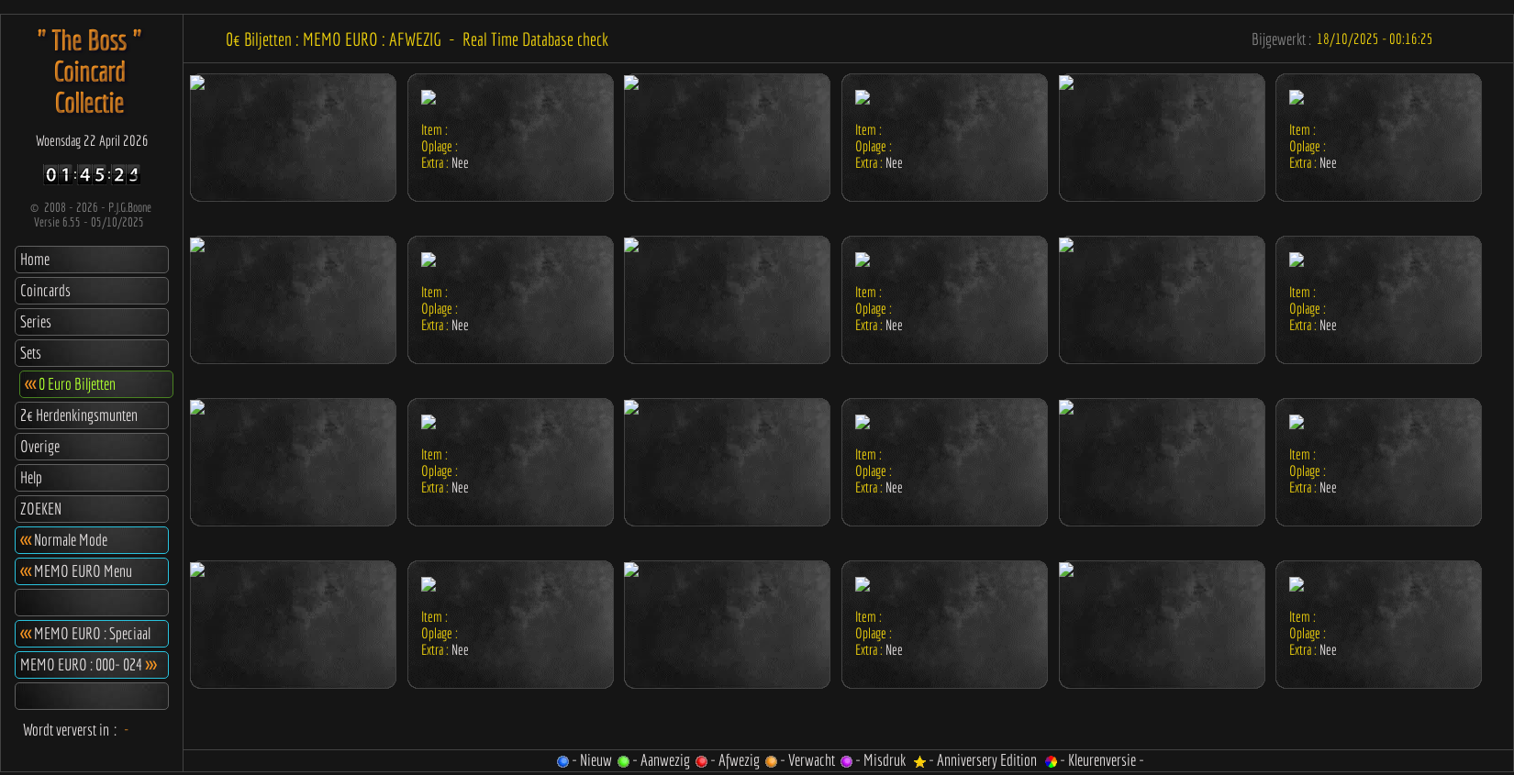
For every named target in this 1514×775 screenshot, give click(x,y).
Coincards (45, 290)
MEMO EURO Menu (76, 571)
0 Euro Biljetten (70, 383)
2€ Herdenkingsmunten (79, 415)
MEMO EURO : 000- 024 (88, 664)
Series (35, 321)
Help (31, 477)
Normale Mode (63, 539)
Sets (30, 352)
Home (35, 259)
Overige (40, 446)
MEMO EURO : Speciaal (85, 633)
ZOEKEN (40, 508)
